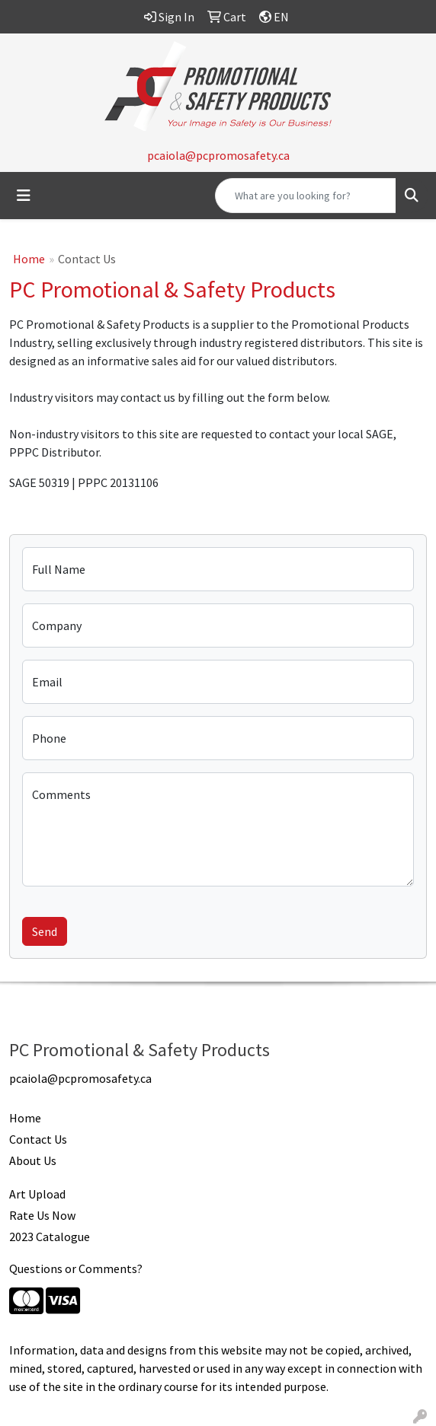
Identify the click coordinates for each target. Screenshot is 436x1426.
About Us (32, 1160)
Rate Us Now (42, 1215)
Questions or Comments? (76, 1268)
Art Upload (37, 1194)
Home (29, 258)
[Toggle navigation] (24, 195)
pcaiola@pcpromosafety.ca (218, 155)
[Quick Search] (305, 195)
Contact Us (38, 1139)
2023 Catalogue (49, 1236)
